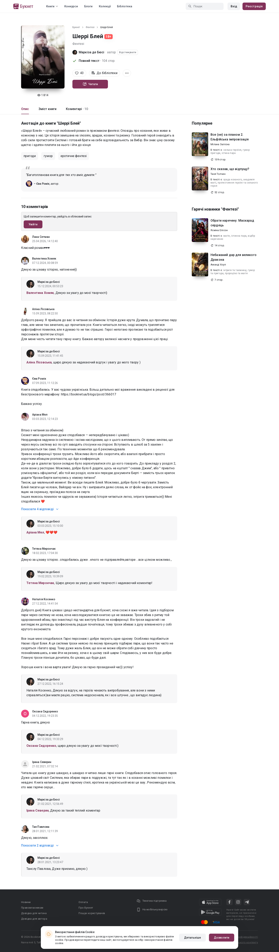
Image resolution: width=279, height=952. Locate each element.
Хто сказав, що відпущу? (230, 169)
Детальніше (192, 937)
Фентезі (90, 27)
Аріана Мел (40, 414)
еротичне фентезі (74, 156)
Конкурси (71, 6)
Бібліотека (124, 6)
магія (226, 235)
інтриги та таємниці (235, 270)
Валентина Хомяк (44, 258)
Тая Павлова (40, 826)
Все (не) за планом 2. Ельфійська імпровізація (230, 137)
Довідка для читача (34, 913)
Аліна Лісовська (43, 309)
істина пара (229, 153)
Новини (26, 902)
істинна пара (239, 235)
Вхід (234, 6)
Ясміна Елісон (219, 230)
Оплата (83, 902)
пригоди (29, 156)
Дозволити (221, 937)
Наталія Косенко (43, 599)
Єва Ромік (39, 378)
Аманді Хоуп (218, 264)
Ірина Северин (41, 762)
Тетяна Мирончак (44, 548)
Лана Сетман (41, 236)
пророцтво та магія (236, 273)
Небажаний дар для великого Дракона (234, 257)
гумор (48, 156)
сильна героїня (232, 150)
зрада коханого (232, 179)
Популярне (202, 123)
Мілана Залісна (220, 144)
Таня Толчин (218, 173)
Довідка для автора (34, 918)
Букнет (76, 27)
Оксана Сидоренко (45, 711)
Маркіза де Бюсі (91, 52)
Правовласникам (32, 907)
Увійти (33, 224)
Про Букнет (86, 907)
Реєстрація (254, 6)
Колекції (105, 6)
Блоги (88, 6)
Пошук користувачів (92, 913)
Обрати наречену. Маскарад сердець (232, 223)
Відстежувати (127, 52)
